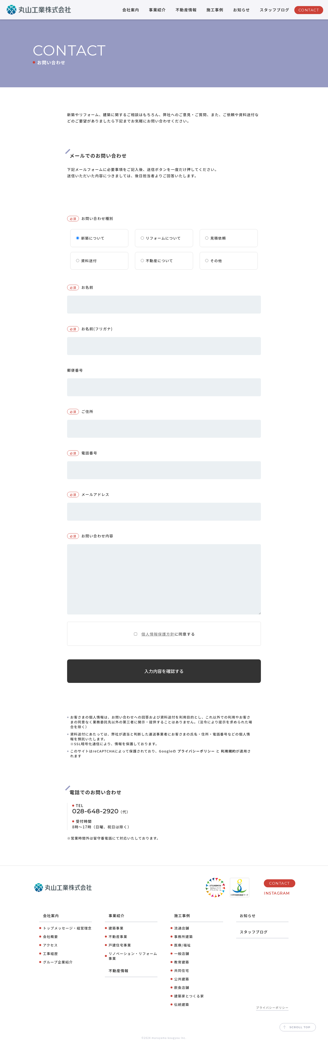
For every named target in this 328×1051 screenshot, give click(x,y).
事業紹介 (157, 10)
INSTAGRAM (277, 900)
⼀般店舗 (181, 961)
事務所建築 (183, 944)
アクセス (50, 952)
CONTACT (308, 10)
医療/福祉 (182, 952)
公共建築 (181, 986)
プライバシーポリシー (196, 758)
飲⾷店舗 (181, 995)
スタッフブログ (274, 10)
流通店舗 (181, 935)
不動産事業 (118, 944)
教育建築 (181, 969)
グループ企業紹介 (58, 969)
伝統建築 (181, 1012)
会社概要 (50, 944)
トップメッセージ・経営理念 (67, 935)
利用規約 (228, 758)
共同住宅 (181, 978)
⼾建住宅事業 (120, 952)
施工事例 (214, 10)
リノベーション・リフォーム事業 (133, 963)
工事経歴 (50, 961)
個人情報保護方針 (158, 637)
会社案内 (130, 10)
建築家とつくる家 (189, 1003)
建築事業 (116, 935)
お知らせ (241, 10)
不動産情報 (186, 10)
